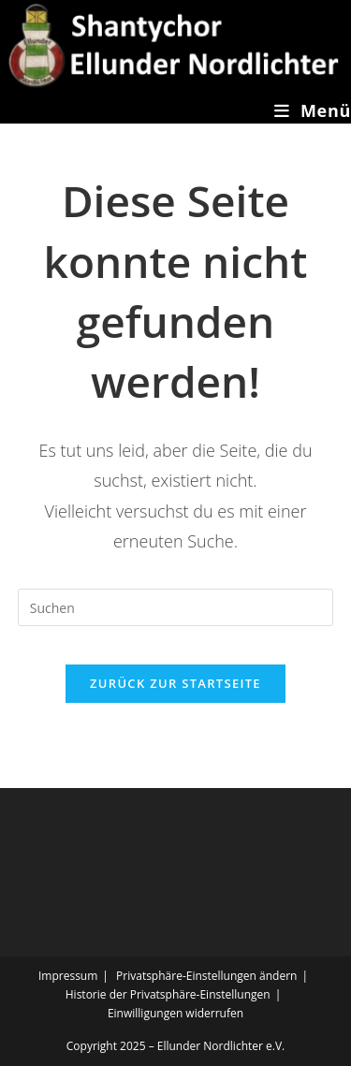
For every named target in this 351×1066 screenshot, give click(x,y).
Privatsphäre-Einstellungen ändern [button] (206, 976)
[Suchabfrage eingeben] (176, 607)
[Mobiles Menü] (312, 110)
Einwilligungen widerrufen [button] (175, 1013)
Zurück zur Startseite (175, 683)
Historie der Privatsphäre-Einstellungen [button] (168, 994)
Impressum (67, 976)
